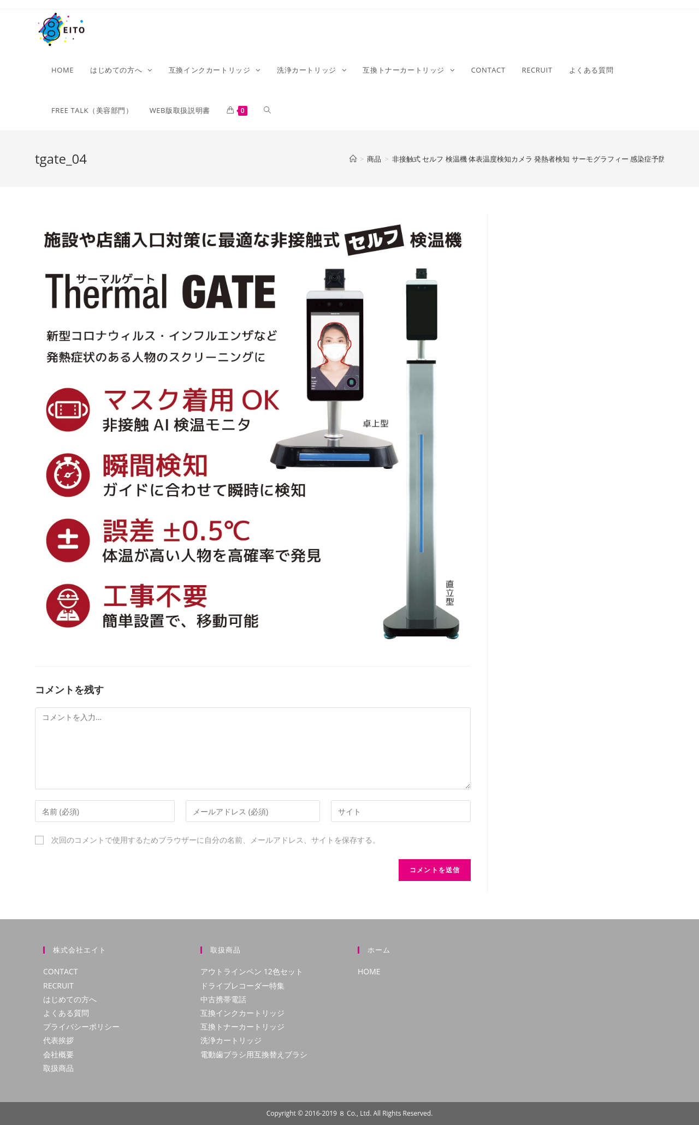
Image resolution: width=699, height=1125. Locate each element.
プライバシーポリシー (81, 1026)
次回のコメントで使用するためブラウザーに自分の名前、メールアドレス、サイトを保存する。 (215, 840)
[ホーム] (353, 159)
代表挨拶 (58, 1040)
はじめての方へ (70, 999)
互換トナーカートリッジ (242, 1026)
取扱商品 (58, 1068)
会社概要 (58, 1054)
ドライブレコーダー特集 (242, 985)
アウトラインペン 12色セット (251, 971)
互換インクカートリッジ (242, 1013)
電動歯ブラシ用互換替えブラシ (253, 1054)
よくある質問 (66, 1013)
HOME (369, 971)
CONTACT (60, 971)
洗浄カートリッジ (231, 1040)
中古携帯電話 (223, 999)
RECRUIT (58, 985)
